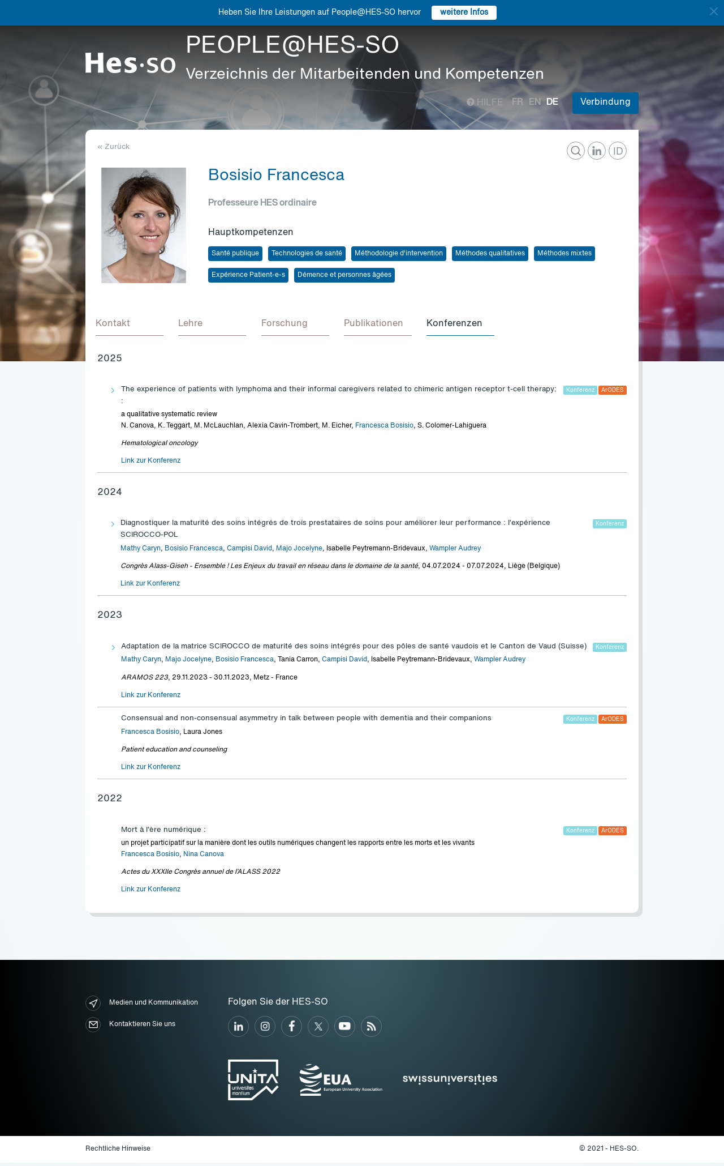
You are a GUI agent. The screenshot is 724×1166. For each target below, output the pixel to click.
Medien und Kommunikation (141, 1006)
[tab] (131, 326)
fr (517, 102)
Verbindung (605, 102)
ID (618, 152)
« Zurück (113, 147)
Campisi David (249, 552)
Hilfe (485, 103)
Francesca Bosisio (384, 428)
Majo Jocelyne (299, 552)
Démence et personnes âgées (344, 275)
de (552, 102)
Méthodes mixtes (564, 253)
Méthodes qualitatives (490, 253)
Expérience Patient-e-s (248, 275)
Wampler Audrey (455, 552)
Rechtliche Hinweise (117, 1151)
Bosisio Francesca (194, 552)
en (535, 102)
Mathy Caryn (140, 552)
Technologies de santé (307, 253)
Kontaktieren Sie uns (130, 1028)
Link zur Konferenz (150, 464)
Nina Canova (203, 857)
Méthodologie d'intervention (399, 253)
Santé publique (235, 253)
